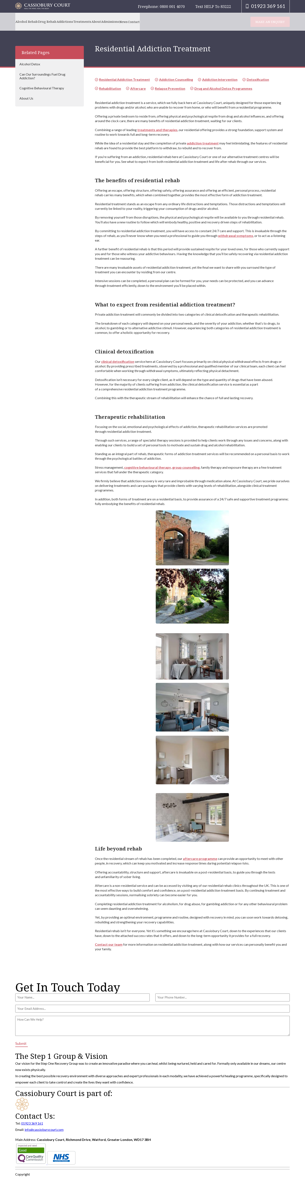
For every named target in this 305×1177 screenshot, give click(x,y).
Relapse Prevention (170, 88)
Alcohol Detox (29, 64)
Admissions (137, 21)
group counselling (186, 467)
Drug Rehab (54, 21)
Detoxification (258, 79)
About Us (26, 98)
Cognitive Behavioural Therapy (41, 88)
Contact (171, 21)
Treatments (99, 21)
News (156, 21)
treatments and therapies (157, 130)
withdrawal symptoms (235, 236)
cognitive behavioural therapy (147, 467)
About (118, 21)
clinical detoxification (117, 361)
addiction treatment (203, 143)
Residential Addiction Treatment (124, 79)
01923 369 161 (32, 1123)
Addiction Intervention (219, 79)
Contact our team (109, 944)
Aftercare (138, 88)
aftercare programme (200, 859)
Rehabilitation (110, 88)
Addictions (77, 21)
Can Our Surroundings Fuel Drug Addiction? (42, 76)
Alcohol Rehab (29, 21)
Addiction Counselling (176, 79)
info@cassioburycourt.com (44, 1129)
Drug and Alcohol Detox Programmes (223, 88)
